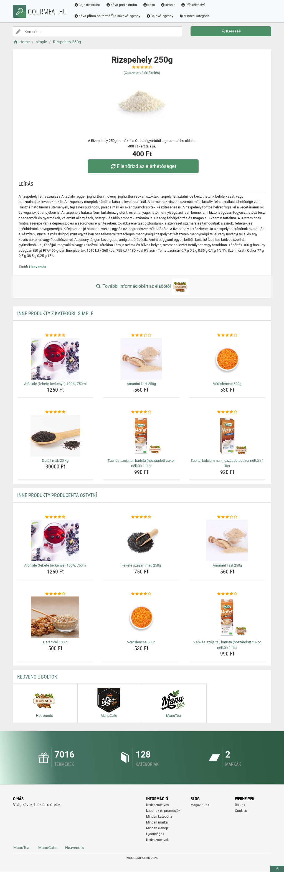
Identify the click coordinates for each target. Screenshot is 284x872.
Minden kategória (195, 16)
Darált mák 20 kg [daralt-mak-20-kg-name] (55, 460)
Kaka (150, 5)
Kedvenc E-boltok (37, 677)
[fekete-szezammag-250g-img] (141, 540)
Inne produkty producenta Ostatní (57, 495)
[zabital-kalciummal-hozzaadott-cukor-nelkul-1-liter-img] (227, 436)
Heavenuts (37, 267)
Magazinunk (200, 805)
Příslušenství (194, 5)
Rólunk (240, 805)
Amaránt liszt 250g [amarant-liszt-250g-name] (141, 384)
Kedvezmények (157, 840)
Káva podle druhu (122, 5)
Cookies (241, 811)
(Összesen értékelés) (142, 73)
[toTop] (277, 869)
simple (169, 5)
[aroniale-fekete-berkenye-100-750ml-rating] (55, 335)
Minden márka (157, 822)
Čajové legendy (161, 16)
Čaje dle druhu (88, 5)
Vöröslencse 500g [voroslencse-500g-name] (227, 384)
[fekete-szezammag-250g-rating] (141, 517)
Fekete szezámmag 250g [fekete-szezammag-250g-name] (141, 565)
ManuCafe (47, 847)
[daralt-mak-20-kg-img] (55, 436)
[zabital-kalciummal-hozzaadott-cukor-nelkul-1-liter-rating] (227, 412)
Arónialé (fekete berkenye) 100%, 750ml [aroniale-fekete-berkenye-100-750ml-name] (55, 384)
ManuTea (21, 847)
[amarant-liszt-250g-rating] (141, 335)
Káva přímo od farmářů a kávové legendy (108, 16)
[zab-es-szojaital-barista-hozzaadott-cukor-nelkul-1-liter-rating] (141, 412)
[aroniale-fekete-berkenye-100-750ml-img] (55, 359)
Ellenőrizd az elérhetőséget (143, 166)
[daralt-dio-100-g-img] (55, 617)
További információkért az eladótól (142, 286)
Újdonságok (155, 834)
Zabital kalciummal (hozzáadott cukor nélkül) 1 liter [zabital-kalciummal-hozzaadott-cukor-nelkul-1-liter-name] (227, 463)
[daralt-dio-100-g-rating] (55, 594)
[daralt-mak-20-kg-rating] (55, 412)
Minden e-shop (157, 828)
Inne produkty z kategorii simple (55, 313)
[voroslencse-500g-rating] (227, 335)
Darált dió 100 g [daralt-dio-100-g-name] (55, 642)
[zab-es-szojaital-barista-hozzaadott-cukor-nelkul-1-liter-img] (141, 436)
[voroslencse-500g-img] (227, 359)
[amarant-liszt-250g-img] (141, 359)
